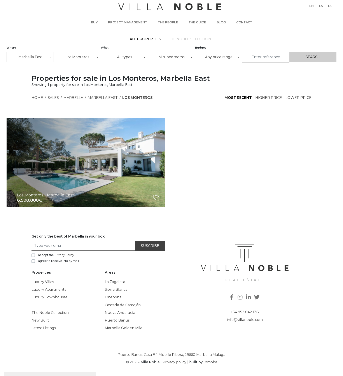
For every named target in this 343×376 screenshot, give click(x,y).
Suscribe (150, 246)
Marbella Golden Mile (123, 328)
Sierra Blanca (116, 290)
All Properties (145, 39)
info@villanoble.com (245, 320)
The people (168, 22)
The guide (197, 22)
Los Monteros (137, 98)
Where (11, 47)
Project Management (127, 22)
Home (37, 98)
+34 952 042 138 (245, 312)
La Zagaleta (115, 282)
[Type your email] (84, 246)
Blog (221, 22)
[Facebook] (232, 298)
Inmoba (210, 362)
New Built (40, 320)
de (330, 6)
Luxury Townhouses (49, 298)
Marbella (73, 98)
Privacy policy (174, 362)
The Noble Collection (50, 313)
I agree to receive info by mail (58, 261)
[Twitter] (257, 298)
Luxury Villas (43, 282)
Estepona (113, 298)
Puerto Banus (117, 320)
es (321, 6)
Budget (200, 47)
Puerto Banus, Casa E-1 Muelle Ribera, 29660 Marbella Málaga (171, 355)
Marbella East (103, 98)
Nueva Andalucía (120, 313)
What (104, 47)
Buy (94, 22)
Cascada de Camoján (123, 305)
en (311, 6)
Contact (244, 22)
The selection (189, 39)
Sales (53, 98)
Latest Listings (44, 328)
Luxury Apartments (49, 290)
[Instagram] (240, 298)
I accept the (55, 255)
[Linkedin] (249, 298)
